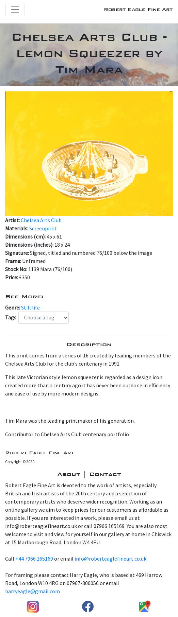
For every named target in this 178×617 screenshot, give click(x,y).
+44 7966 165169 (34, 558)
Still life (30, 307)
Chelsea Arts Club (41, 220)
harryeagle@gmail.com (32, 591)
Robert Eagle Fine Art (138, 9)
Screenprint (43, 228)
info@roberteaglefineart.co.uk (110, 558)
